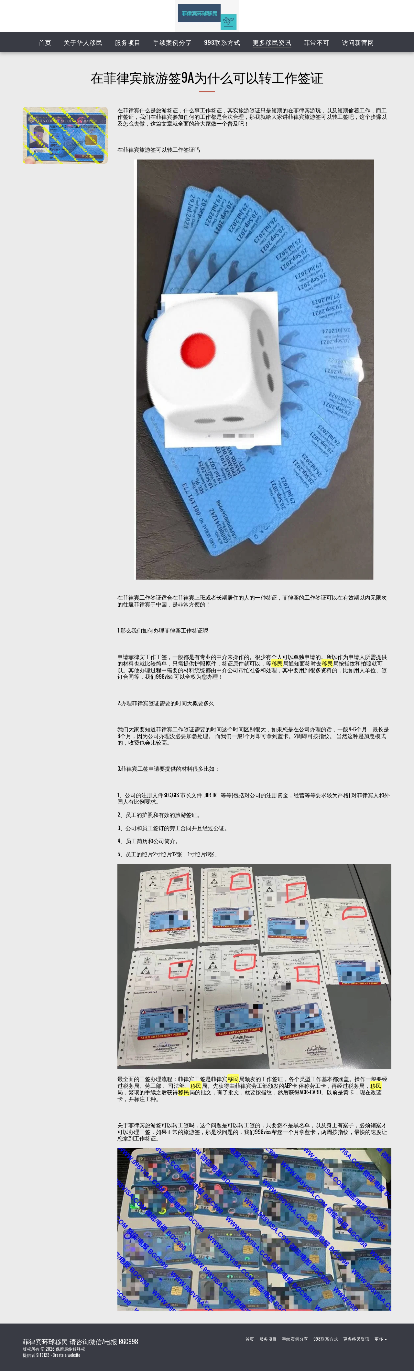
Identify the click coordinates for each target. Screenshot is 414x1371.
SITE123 (42, 1355)
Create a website (66, 1355)
